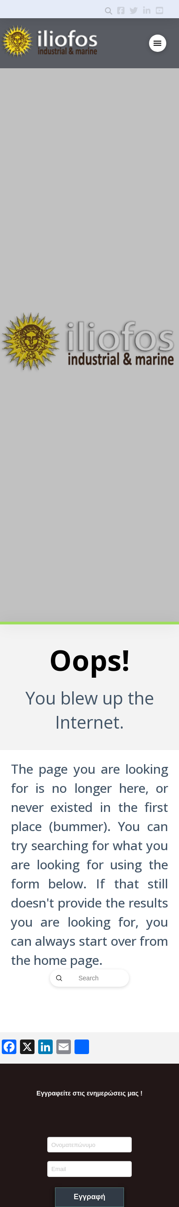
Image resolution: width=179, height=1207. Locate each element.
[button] (158, 43)
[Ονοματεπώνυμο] (89, 1144)
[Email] (89, 1169)
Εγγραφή (89, 1197)
